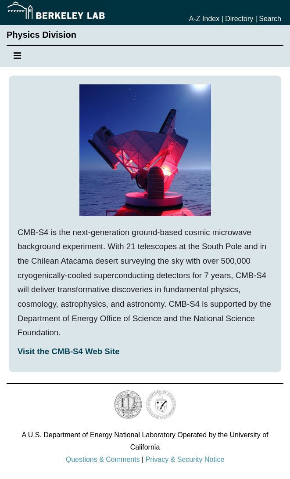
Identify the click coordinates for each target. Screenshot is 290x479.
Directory (239, 18)
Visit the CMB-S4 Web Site (69, 351)
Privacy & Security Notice (185, 459)
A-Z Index (204, 18)
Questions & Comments (103, 459)
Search (270, 18)
